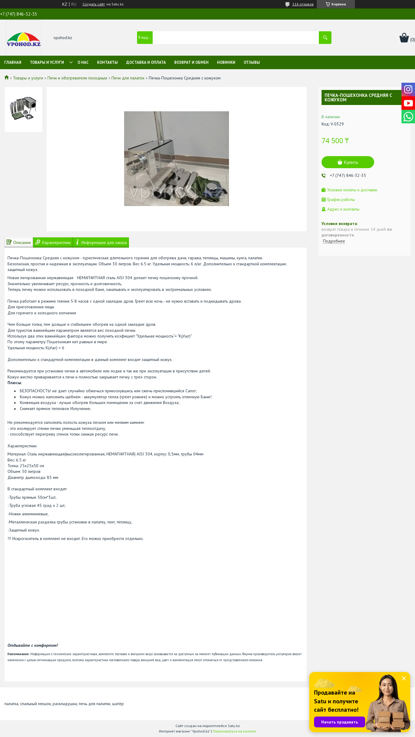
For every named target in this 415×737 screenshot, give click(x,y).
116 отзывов (303, 4)
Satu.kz (234, 725)
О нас (83, 62)
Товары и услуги (47, 62)
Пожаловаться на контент (234, 731)
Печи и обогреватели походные (77, 78)
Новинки (226, 62)
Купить (351, 162)
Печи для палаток (127, 78)
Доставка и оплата (146, 62)
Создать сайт (94, 4)
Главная (12, 62)
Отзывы (252, 62)
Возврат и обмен (191, 62)
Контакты (107, 62)
